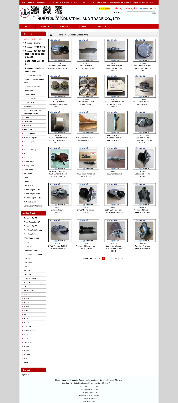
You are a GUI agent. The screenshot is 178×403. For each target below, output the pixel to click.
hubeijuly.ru (133, 8)
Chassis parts (29, 94)
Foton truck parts (30, 138)
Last (121, 258)
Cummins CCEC (30, 226)
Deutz (26, 286)
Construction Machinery (33, 206)
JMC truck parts (30, 202)
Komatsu (27, 282)
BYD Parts (28, 129)
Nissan (26, 298)
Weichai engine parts (32, 198)
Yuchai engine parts (32, 190)
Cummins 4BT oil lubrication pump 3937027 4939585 (142, 140)
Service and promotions (88, 380)
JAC (25, 314)
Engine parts (29, 102)
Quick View (26, 374)
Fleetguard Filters (31, 250)
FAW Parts (28, 125)
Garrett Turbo (29, 186)
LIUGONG (28, 121)
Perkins (27, 270)
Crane (26, 117)
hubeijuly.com (120, 8)
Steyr (26, 335)
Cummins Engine (32, 43)
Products (64, 26)
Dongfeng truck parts (32, 75)
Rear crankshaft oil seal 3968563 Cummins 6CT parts (142, 68)
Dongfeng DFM (30, 234)
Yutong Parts (29, 166)
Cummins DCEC (30, 218)
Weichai (27, 355)
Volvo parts (28, 170)
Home (27, 26)
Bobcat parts (29, 158)
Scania (26, 182)
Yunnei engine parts (32, 194)
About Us (45, 26)
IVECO (26, 294)
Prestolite (27, 327)
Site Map (118, 13)
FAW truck (28, 262)
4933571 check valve (114, 174)
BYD (26, 266)
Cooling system (30, 98)
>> (116, 258)
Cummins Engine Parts (33, 39)
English (146, 8)
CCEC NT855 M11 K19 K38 (34, 62)
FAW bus (27, 258)
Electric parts (29, 90)
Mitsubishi (28, 343)
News (111, 380)
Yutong (26, 306)
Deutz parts (28, 146)
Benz (26, 178)
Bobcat (26, 302)
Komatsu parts (29, 142)
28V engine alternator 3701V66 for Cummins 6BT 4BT (114, 248)
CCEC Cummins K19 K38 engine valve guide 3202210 (114, 104)
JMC (26, 359)
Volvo (26, 310)
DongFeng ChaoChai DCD (34, 254)
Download (104, 380)
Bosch (26, 242)
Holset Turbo (29, 246)
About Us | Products (69, 380)
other (26, 363)
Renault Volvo (29, 290)
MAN (26, 339)
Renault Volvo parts (31, 150)
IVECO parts (29, 154)
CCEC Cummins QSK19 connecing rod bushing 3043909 (58, 140)
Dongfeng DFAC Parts (33, 230)
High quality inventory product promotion (32, 111)
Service (82, 26)
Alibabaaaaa (104, 8)
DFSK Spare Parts (31, 238)
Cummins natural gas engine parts (34, 69)
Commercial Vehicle (32, 86)
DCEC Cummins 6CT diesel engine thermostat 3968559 (58, 104)
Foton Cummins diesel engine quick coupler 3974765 (114, 68)
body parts (28, 106)
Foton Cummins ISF (32, 222)
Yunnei (26, 351)
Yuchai (26, 347)
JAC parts (28, 174)
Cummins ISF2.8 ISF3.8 (35, 47)
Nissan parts (29, 162)
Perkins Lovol (29, 133)
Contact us (101, 26)
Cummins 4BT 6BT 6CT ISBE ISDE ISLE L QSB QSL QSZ (35, 54)
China (155, 8)
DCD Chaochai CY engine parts (34, 80)
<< (91, 258)
